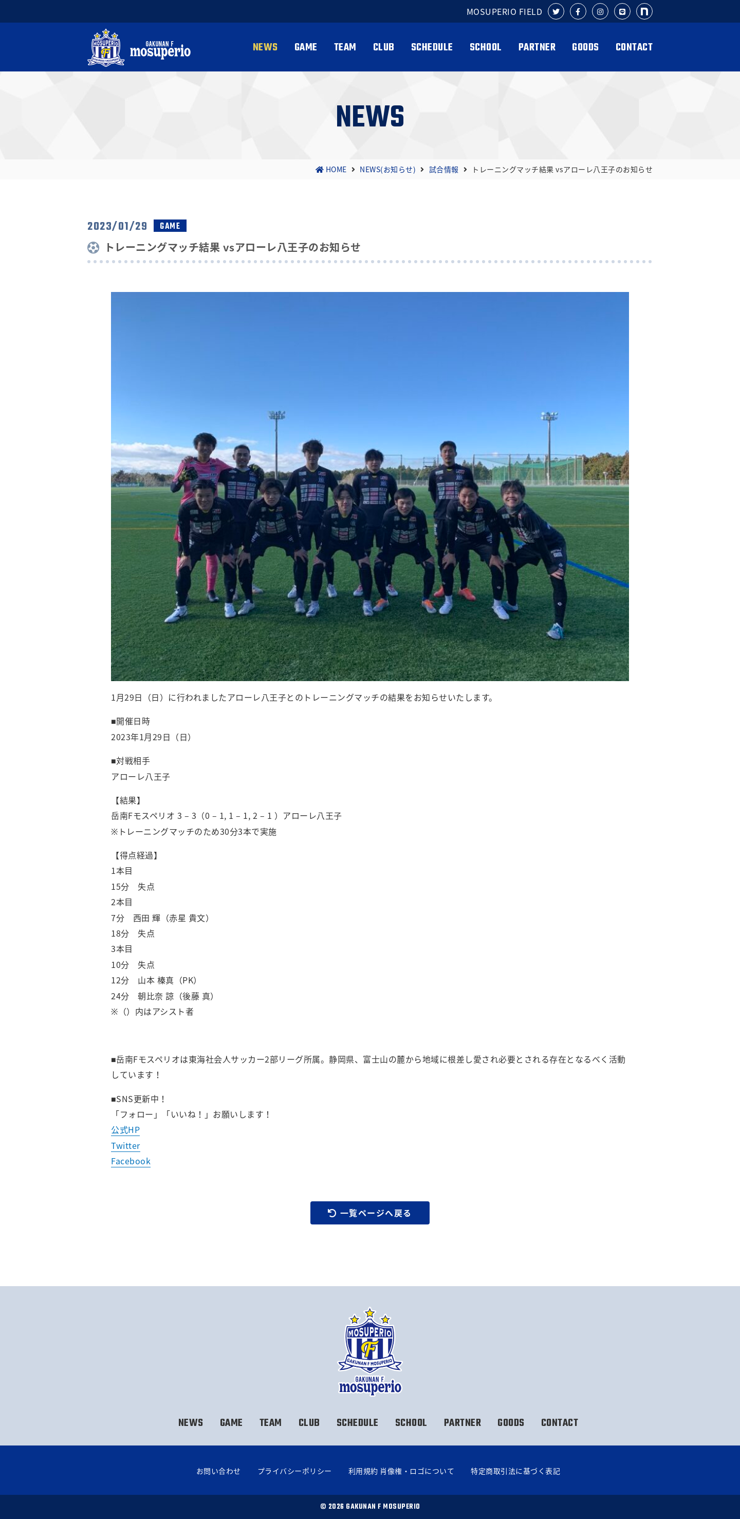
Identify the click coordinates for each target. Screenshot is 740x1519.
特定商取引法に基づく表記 (515, 1471)
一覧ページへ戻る (370, 1212)
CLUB (384, 48)
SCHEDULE (432, 48)
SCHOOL (486, 48)
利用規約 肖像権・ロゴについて (401, 1471)
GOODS (585, 48)
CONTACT (634, 48)
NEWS (265, 48)
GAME (306, 48)
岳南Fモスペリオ (140, 48)
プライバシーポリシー (294, 1471)
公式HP (125, 1129)
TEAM (345, 48)
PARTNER (537, 48)
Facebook (131, 1161)
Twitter (125, 1145)
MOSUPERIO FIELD (505, 11)
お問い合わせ (218, 1471)
